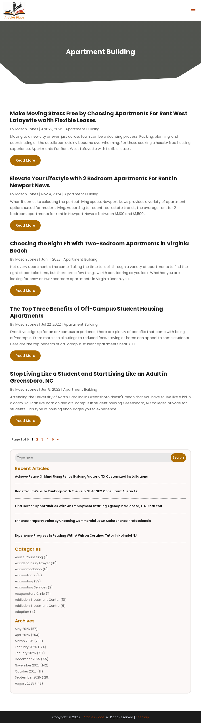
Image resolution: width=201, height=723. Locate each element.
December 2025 (27, 659)
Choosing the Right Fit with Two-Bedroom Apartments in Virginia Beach (99, 247)
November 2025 (27, 665)
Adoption (22, 611)
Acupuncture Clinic (30, 593)
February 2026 (26, 647)
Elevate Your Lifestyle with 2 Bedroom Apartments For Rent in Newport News (93, 182)
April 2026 (22, 635)
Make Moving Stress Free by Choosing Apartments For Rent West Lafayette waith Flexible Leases (98, 117)
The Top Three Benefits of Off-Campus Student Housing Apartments (86, 312)
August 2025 (24, 683)
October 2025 (25, 671)
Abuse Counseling (29, 557)
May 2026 (22, 629)
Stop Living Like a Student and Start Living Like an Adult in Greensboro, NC (88, 377)
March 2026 (24, 641)
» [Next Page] (58, 439)
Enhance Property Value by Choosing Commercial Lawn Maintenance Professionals (83, 521)
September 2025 (28, 677)
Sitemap (142, 717)
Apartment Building (82, 129)
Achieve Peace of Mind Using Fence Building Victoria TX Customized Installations (81, 476)
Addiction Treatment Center (37, 599)
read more (25, 160)
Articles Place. (94, 717)
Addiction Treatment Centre (37, 605)
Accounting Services (31, 587)
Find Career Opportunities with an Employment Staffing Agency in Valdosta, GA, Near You (88, 506)
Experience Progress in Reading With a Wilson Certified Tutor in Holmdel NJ (76, 535)
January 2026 (25, 653)
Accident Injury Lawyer (32, 563)
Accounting (24, 581)
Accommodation (28, 569)
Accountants (25, 575)
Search (178, 457)
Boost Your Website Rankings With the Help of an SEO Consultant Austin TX (76, 491)
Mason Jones (26, 129)
